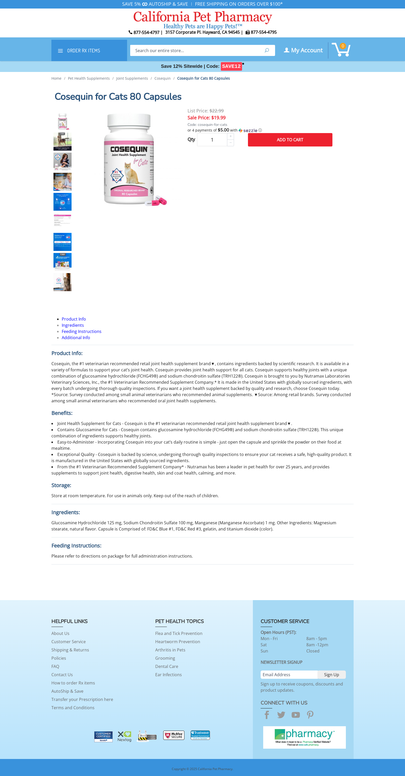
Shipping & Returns (70, 650)
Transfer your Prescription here (82, 699)
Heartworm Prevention (177, 641)
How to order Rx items (73, 683)
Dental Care (166, 666)
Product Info (74, 319)
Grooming (165, 658)
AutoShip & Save (67, 691)
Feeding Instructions (82, 331)
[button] (260, 130)
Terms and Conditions (73, 707)
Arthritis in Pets (170, 650)
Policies (58, 658)
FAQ (55, 666)
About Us (60, 633)
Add (290, 139)
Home (56, 78)
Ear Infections (168, 674)
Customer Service (68, 641)
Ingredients (73, 325)
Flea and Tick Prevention (178, 633)
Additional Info (76, 337)
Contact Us (62, 674)
